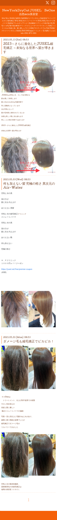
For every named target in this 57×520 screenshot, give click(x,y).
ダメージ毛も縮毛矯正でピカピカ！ (28, 341)
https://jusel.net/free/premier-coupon (16, 269)
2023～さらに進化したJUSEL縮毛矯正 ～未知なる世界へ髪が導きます (28, 48)
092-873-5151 (30, 33)
